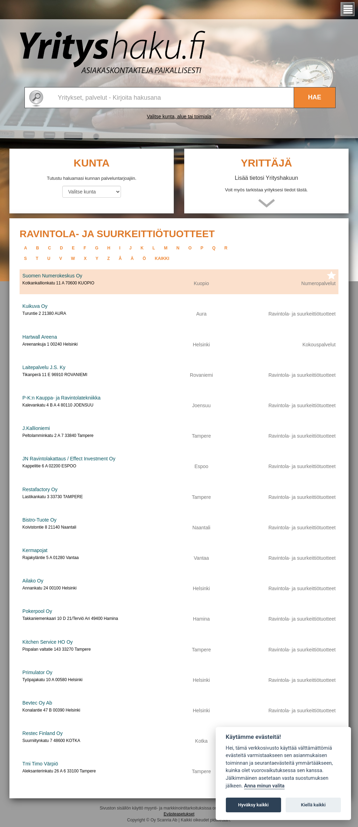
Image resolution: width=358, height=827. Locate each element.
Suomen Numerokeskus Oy (52, 275)
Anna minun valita (264, 786)
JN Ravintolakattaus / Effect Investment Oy (68, 458)
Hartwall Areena (39, 337)
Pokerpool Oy (37, 611)
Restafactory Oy (39, 489)
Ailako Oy (32, 581)
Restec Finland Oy (42, 733)
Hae (314, 97)
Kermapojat (35, 550)
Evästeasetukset (179, 814)
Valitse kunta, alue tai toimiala (179, 116)
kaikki (162, 258)
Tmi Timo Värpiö (40, 763)
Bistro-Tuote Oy (39, 520)
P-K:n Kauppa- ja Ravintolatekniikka (61, 398)
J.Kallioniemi (36, 428)
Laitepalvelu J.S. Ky (43, 367)
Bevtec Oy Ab (37, 703)
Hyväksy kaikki (253, 804)
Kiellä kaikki (313, 804)
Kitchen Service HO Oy (47, 642)
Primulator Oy (37, 672)
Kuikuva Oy (35, 306)
